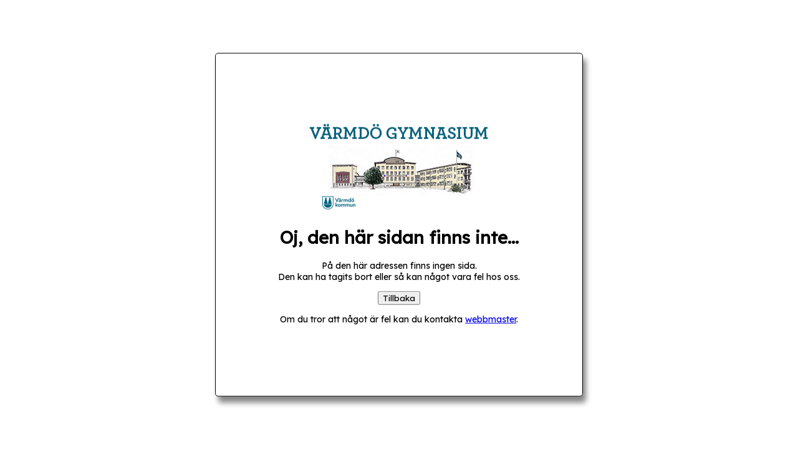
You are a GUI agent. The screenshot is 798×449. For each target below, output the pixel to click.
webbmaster (490, 318)
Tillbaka (399, 297)
